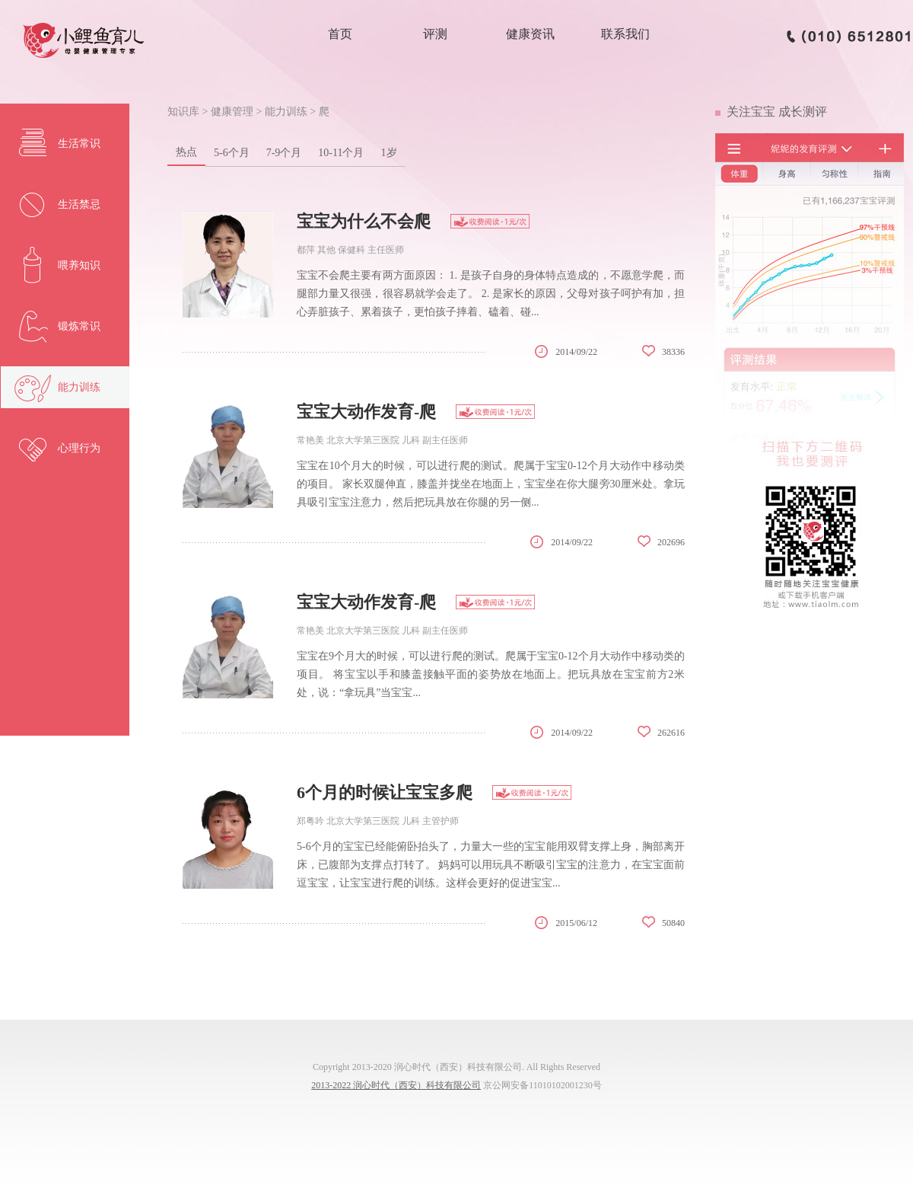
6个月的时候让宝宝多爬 (384, 792)
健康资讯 (530, 33)
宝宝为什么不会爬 (364, 221)
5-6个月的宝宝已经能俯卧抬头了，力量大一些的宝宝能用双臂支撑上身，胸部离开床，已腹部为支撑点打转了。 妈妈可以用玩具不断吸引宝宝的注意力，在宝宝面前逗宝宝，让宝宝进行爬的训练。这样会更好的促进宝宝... (491, 865)
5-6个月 (232, 152)
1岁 (389, 152)
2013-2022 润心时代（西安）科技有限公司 (396, 1085)
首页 (340, 33)
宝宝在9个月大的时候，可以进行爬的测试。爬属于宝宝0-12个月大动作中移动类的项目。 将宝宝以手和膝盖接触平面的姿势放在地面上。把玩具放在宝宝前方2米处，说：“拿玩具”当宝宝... (491, 674)
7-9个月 (284, 152)
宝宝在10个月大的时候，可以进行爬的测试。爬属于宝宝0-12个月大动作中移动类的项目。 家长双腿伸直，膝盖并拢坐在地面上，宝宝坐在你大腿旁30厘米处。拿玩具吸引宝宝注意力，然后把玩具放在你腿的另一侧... (491, 484)
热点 (186, 152)
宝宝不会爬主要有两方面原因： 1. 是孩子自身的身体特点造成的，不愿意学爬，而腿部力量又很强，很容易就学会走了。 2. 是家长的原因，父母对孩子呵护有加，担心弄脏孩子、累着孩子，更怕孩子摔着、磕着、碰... (491, 294)
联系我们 (625, 33)
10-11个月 (341, 152)
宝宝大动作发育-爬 (366, 411)
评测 (435, 33)
